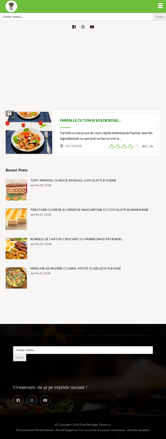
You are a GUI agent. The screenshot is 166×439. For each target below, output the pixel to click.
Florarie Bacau (44, 430)
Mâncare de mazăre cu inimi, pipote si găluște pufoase (75, 268)
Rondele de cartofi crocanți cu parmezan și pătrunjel (76, 239)
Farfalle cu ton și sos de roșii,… (91, 120)
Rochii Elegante (66, 430)
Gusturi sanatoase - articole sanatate (125, 430)
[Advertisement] (83, 66)
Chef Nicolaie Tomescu (95, 424)
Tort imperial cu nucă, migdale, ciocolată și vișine (73, 180)
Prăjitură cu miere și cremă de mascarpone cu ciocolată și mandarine (89, 209)
